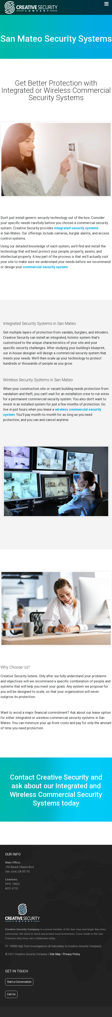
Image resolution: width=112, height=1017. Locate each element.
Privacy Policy (71, 954)
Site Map (55, 954)
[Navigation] (106, 4)
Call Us (11, 994)
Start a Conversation (19, 981)
